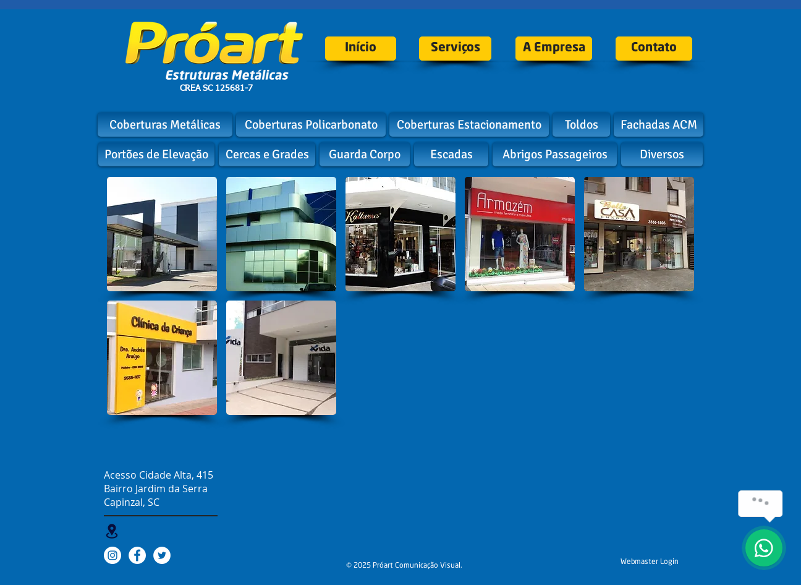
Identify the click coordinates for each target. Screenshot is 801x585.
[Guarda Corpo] (365, 154)
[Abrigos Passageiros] (555, 154)
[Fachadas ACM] (658, 125)
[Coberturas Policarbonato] (311, 125)
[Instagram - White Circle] (112, 555)
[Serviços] (455, 48)
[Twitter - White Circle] (162, 555)
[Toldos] (581, 125)
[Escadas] (451, 154)
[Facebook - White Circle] (137, 555)
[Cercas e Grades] (267, 154)
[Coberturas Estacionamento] (469, 125)
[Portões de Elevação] (156, 154)
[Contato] (654, 48)
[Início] (360, 48)
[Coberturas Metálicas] (165, 125)
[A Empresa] (553, 48)
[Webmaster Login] (649, 562)
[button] (162, 234)
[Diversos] (662, 154)
